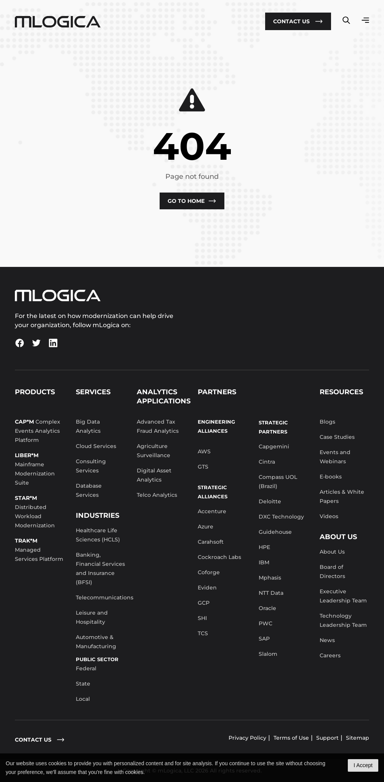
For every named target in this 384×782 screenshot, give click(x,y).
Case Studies (337, 437)
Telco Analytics (157, 494)
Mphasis (270, 577)
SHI (202, 618)
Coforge (209, 572)
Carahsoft (211, 541)
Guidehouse (275, 531)
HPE (264, 547)
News (327, 640)
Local (83, 698)
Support (327, 737)
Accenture (212, 511)
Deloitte (270, 501)
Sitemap (357, 737)
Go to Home (192, 201)
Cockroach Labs (219, 557)
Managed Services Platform (39, 549)
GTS (203, 466)
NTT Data (271, 592)
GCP (204, 602)
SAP (264, 638)
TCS (203, 633)
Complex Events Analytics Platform (37, 430)
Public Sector (97, 659)
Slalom (268, 653)
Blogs (327, 421)
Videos (329, 516)
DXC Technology (281, 516)
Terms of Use (291, 737)
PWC (265, 623)
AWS (204, 451)
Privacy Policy (247, 737)
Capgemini (274, 446)
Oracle (267, 608)
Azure (205, 526)
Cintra (267, 461)
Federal (86, 668)
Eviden (207, 587)
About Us (332, 551)
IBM (264, 562)
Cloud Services (96, 446)
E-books (331, 476)
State (83, 683)
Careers (330, 655)
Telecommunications (104, 597)
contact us (40, 739)
